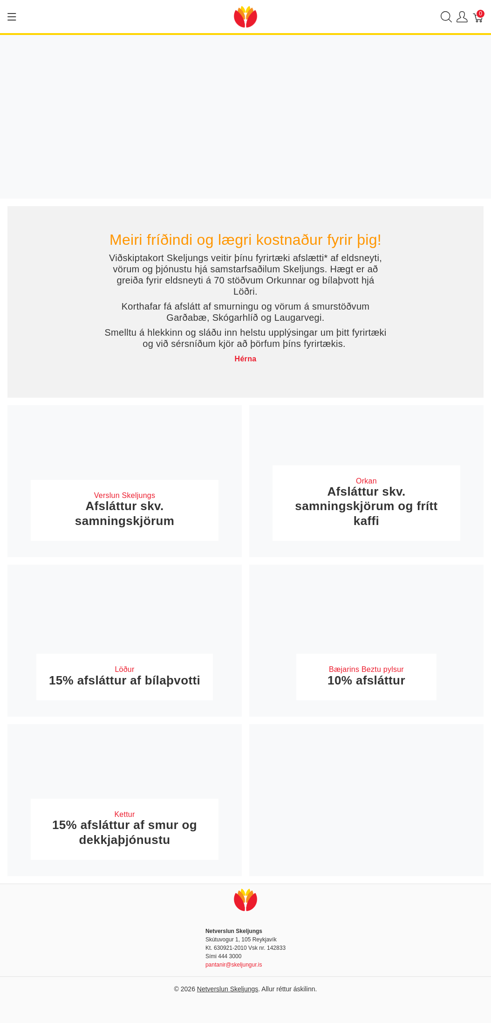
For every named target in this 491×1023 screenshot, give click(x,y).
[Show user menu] (462, 16)
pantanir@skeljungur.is (233, 964)
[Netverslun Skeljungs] (245, 16)
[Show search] (446, 16)
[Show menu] (11, 16)
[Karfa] (478, 16)
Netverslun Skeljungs (228, 989)
